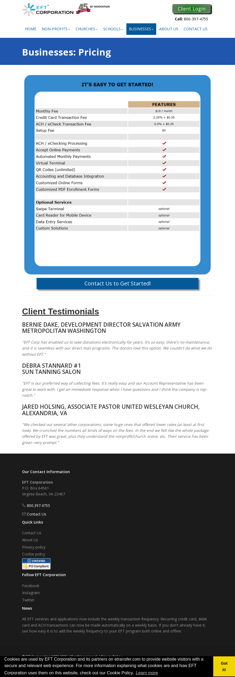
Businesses (141, 28)
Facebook (30, 585)
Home (30, 28)
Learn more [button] (147, 673)
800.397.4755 (38, 505)
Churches (87, 28)
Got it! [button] (224, 666)
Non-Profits (56, 28)
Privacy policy (33, 547)
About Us (168, 28)
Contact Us (196, 28)
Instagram (31, 592)
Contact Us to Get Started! (117, 283)
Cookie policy (33, 554)
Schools (113, 28)
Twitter (28, 599)
